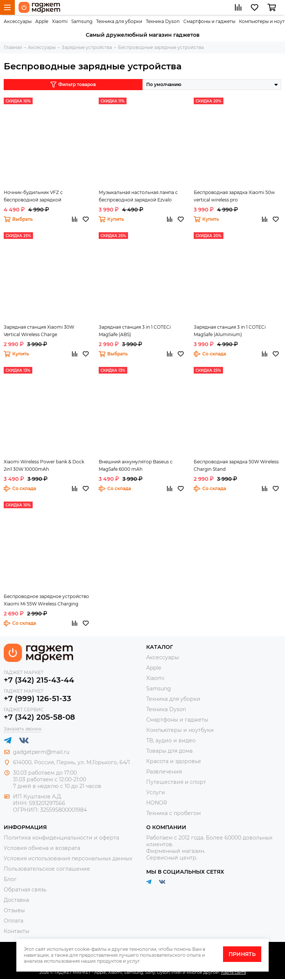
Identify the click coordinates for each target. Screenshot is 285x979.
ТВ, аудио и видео (171, 740)
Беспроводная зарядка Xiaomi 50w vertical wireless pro (234, 196)
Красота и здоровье (173, 761)
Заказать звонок (23, 729)
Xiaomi (60, 21)
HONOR (156, 802)
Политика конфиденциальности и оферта (61, 837)
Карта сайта (233, 972)
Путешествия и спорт (176, 782)
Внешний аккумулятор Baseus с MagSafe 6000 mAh (136, 465)
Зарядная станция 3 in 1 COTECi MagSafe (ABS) (135, 330)
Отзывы (14, 910)
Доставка (16, 900)
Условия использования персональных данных (68, 858)
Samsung (81, 21)
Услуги (155, 792)
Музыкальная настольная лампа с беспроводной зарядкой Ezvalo (138, 196)
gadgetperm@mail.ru (41, 752)
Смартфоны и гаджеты (209, 21)
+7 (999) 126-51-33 (37, 698)
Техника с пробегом (173, 813)
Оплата (13, 920)
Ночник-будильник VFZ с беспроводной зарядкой (33, 196)
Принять (242, 954)
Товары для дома (169, 751)
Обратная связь (25, 889)
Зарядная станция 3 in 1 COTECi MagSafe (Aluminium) (230, 330)
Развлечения (164, 771)
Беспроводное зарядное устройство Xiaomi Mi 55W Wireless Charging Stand (46, 601)
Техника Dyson (163, 21)
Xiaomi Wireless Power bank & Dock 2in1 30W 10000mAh (44, 465)
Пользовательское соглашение (47, 868)
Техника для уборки (119, 21)
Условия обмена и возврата (42, 848)
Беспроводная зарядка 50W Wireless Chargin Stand (236, 465)
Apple (41, 21)
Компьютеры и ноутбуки (180, 730)
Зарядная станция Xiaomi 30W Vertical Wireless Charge (39, 330)
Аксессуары (18, 21)
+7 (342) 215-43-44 (39, 680)
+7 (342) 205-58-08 (39, 717)
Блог (10, 879)
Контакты (16, 931)
